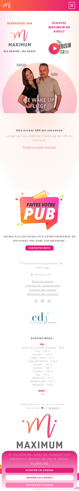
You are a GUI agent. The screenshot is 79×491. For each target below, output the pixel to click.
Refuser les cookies (39, 477)
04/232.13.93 (42, 274)
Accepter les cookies (40, 470)
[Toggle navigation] (72, 5)
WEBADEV (53, 408)
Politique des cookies (42, 289)
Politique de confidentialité (43, 285)
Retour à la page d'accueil (39, 147)
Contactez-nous (39, 248)
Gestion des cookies (39, 485)
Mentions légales (42, 281)
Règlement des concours (42, 294)
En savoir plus (39, 463)
